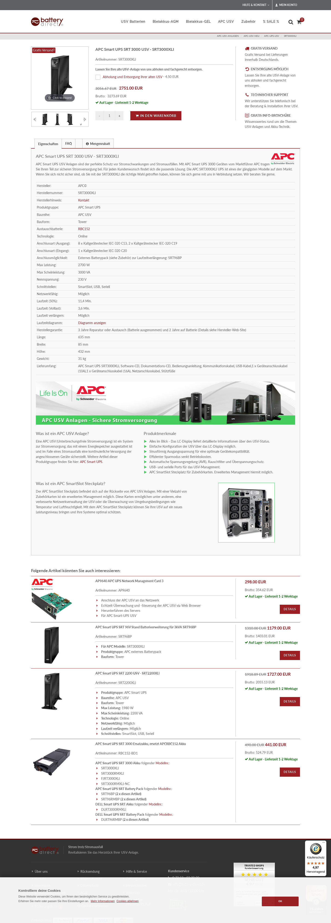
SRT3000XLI (290, 35)
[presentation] (78, 143)
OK (280, 901)
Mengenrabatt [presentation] (98, 143)
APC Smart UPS (91, 462)
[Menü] (323, 843)
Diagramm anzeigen (92, 323)
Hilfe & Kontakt (256, 5)
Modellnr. (162, 763)
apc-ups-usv (271, 35)
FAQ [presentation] (68, 143)
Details (290, 609)
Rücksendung (90, 871)
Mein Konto (286, 5)
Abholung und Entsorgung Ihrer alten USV (132, 77)
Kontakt (83, 200)
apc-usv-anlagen (228, 35)
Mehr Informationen (103, 901)
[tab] (48, 143)
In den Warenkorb (155, 116)
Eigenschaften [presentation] (48, 144)
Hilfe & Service (136, 871)
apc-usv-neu (251, 35)
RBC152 (84, 229)
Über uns (41, 871)
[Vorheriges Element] (34, 119)
